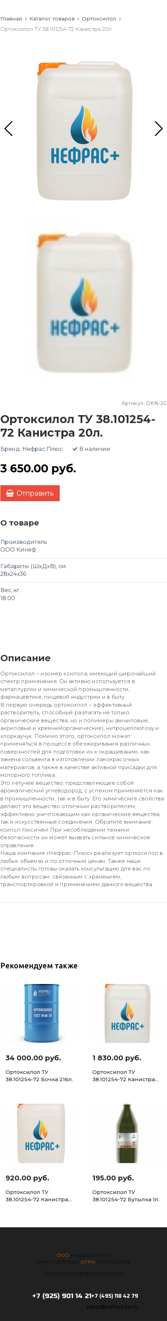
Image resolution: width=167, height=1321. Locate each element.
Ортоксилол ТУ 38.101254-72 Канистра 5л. (37, 1196)
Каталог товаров (52, 19)
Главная (11, 19)
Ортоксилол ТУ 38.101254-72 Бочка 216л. (39, 1076)
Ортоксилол (99, 19)
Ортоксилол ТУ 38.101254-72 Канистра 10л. (123, 1076)
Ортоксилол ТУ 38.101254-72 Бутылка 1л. (125, 1196)
